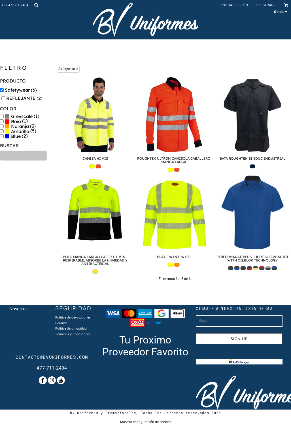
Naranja (20, 126)
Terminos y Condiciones (73, 335)
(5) (20, 131)
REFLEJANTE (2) (24, 98)
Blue (16, 136)
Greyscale (22, 116)
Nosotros (18, 309)
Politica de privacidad (71, 329)
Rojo (16, 121)
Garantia (61, 323)
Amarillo (20, 131)
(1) (22, 116)
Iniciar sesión (234, 5)
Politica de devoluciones (73, 318)
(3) (20, 126)
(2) (16, 136)
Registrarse (265, 5)
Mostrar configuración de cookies (145, 422)
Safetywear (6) (21, 90)
